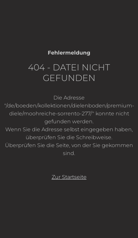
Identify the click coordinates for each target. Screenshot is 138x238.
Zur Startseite (69, 177)
